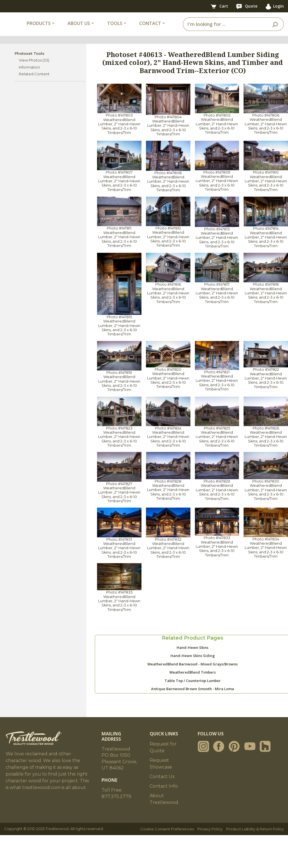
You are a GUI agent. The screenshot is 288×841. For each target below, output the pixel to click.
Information (29, 73)
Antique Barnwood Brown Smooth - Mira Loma (192, 694)
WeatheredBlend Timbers (192, 678)
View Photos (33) (34, 66)
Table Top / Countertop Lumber (193, 686)
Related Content (34, 80)
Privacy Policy (209, 835)
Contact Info (164, 792)
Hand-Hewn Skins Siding (192, 661)
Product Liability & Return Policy (255, 835)
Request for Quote (163, 753)
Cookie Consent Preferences (167, 835)
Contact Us (162, 782)
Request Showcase (161, 769)
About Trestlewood (164, 805)
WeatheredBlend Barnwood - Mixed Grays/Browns (192, 669)
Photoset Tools (29, 59)
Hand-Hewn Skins (192, 653)
